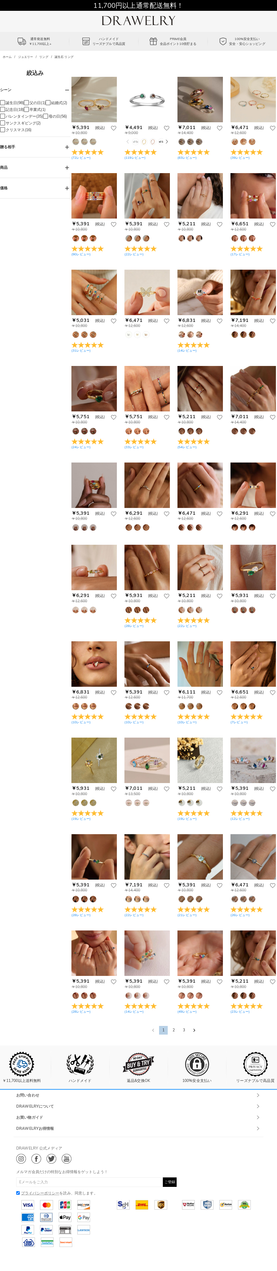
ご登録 (169, 1182)
